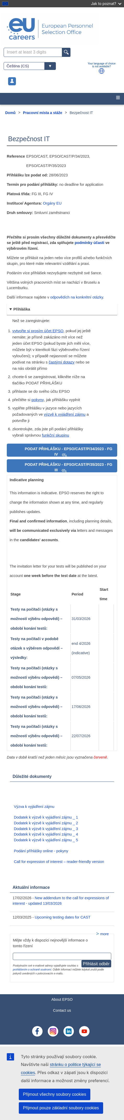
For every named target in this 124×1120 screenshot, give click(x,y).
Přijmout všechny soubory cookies (54, 1094)
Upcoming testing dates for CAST (63, 917)
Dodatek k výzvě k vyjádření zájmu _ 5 (46, 840)
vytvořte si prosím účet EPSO (37, 331)
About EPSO (62, 999)
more (104, 934)
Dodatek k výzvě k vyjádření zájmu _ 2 (46, 823)
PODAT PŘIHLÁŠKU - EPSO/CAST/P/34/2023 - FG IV (69, 452)
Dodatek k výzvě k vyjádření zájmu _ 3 (46, 829)
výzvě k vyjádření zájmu (64, 414)
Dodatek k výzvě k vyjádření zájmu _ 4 (46, 834)
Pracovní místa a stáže (42, 113)
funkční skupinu (55, 435)
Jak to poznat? (106, 3)
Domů (10, 113)
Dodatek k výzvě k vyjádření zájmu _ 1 (46, 817)
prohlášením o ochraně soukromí (32, 969)
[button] (101, 71)
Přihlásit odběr (96, 964)
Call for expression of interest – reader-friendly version (59, 862)
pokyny (38, 399)
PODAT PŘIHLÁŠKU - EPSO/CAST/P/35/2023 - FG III (69, 467)
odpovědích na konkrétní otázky (76, 297)
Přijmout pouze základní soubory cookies (61, 1108)
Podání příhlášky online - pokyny (41, 851)
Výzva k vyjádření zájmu (34, 807)
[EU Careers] (62, 29)
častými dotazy (61, 362)
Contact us (62, 1010)
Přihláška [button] (21, 309)
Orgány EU (52, 203)
